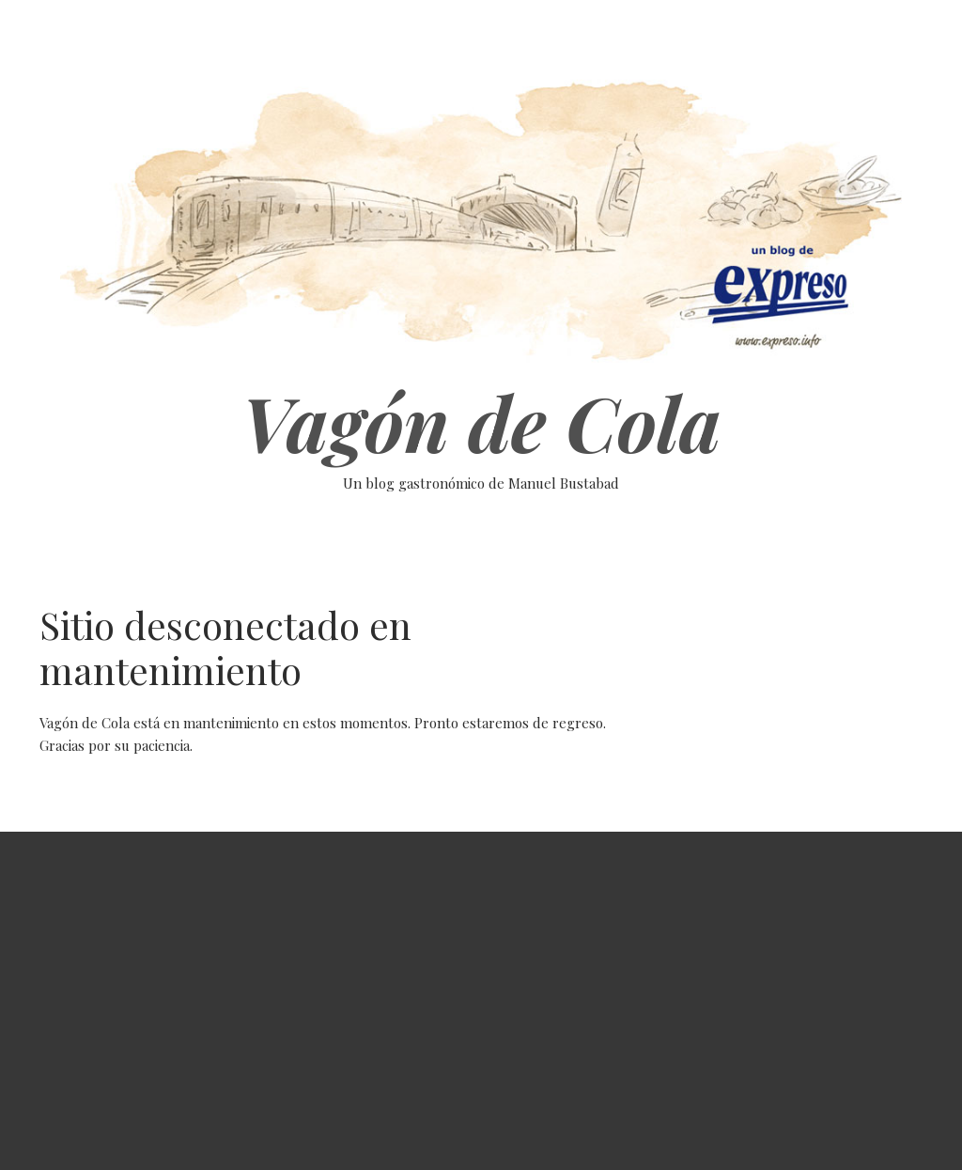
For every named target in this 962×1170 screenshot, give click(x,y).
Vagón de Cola (481, 422)
